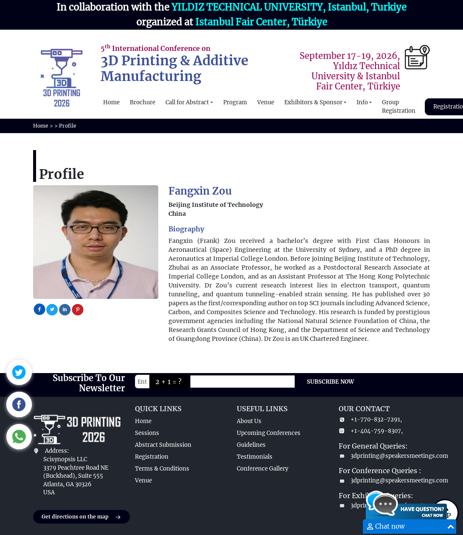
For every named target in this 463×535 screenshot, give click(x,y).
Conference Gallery (262, 468)
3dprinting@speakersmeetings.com (384, 456)
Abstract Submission (163, 445)
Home (111, 102)
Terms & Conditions (162, 468)
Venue (265, 102)
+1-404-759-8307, (371, 431)
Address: (57, 450)
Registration (151, 456)
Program (235, 102)
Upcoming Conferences (268, 433)
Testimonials (254, 456)
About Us (249, 421)
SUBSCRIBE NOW (330, 381)
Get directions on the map (81, 517)
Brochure (142, 102)
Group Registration (398, 106)
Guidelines (251, 445)
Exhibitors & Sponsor (313, 102)
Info (362, 102)
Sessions (147, 433)
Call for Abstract (187, 102)
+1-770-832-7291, (370, 419)
